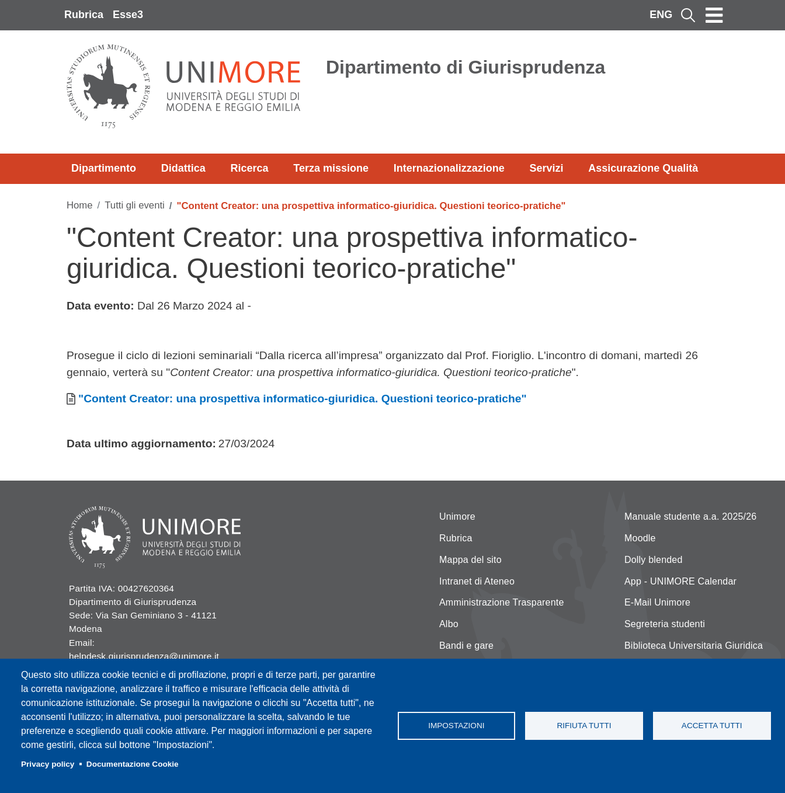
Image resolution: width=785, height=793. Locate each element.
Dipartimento (103, 168)
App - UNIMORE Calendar (680, 581)
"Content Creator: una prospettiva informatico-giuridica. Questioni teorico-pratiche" (302, 398)
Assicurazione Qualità (643, 168)
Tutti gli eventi (135, 205)
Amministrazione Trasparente (501, 602)
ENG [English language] (660, 14)
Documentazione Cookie (132, 764)
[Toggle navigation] (714, 15)
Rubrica (83, 14)
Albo (449, 624)
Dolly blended (653, 560)
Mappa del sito (470, 560)
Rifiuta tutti (584, 725)
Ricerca (249, 168)
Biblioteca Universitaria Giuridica (693, 646)
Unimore (457, 516)
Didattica (183, 168)
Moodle (640, 538)
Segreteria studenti (664, 624)
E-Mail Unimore (657, 602)
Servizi (546, 168)
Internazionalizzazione (449, 168)
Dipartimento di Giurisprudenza (465, 67)
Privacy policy (47, 764)
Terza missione (331, 168)
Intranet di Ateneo (477, 581)
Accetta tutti (712, 725)
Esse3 (128, 14)
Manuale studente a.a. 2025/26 (690, 516)
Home (80, 205)
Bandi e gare (466, 646)
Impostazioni (456, 725)
